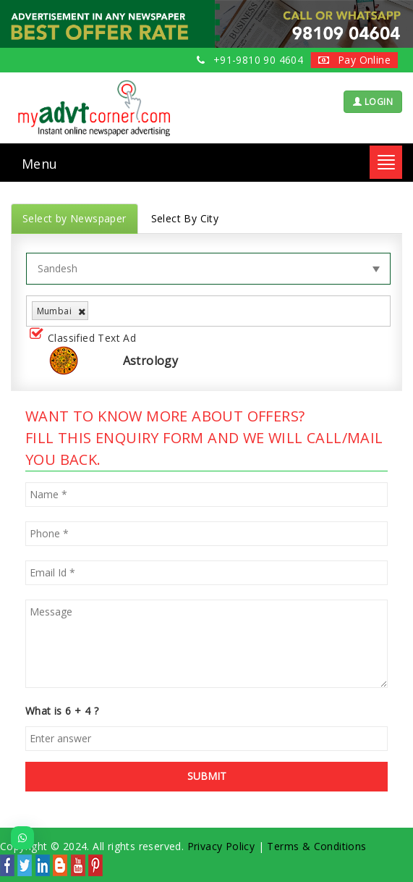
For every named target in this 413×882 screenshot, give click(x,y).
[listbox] (97, 311)
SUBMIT (206, 776)
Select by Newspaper (74, 218)
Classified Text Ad (85, 338)
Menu (40, 163)
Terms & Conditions (316, 846)
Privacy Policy (221, 846)
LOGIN (373, 102)
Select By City (185, 218)
